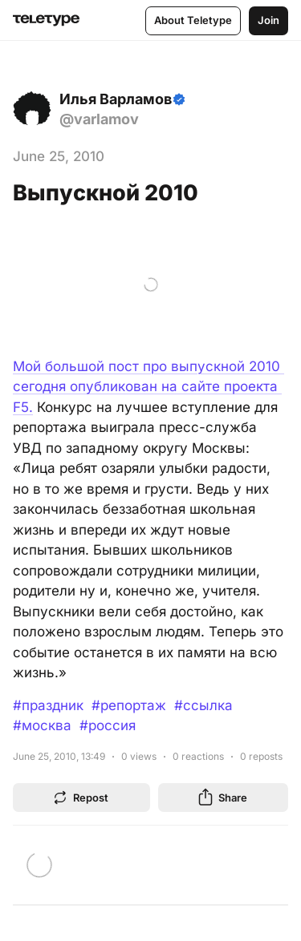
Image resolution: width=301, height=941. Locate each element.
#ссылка (203, 705)
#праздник (48, 705)
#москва (42, 725)
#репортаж (129, 705)
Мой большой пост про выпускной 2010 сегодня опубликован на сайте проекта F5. (148, 386)
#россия (107, 725)
